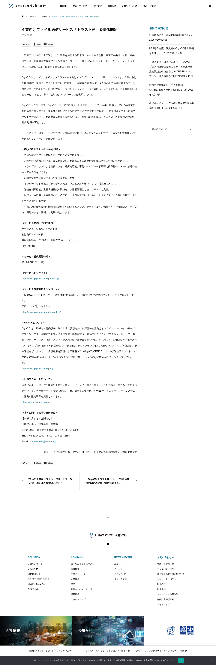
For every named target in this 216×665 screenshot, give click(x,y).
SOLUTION (34, 557)
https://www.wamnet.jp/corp (36, 402)
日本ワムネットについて (82, 564)
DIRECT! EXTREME (39, 579)
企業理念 (75, 579)
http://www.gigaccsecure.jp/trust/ (40, 278)
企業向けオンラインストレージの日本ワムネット (52, 651)
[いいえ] (212, 660)
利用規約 (161, 589)
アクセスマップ (78, 599)
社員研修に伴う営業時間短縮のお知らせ (170, 35)
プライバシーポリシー (167, 569)
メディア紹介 (120, 574)
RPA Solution (34, 589)
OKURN (33, 569)
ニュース (118, 564)
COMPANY (77, 557)
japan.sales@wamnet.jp (43, 441)
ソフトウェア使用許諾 (167, 594)
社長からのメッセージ (81, 589)
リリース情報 (120, 579)
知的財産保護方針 (165, 599)
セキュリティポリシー (167, 579)
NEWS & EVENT (123, 557)
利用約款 (161, 584)
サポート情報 (149, 6)
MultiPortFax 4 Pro (36, 584)
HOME (63, 6)
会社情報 (97, 6)
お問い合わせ (129, 6)
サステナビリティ (79, 574)
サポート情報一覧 (165, 564)
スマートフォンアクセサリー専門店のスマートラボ (161, 651)
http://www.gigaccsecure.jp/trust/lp (41, 312)
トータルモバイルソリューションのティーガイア (105, 651)
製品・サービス (80, 6)
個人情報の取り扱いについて (170, 574)
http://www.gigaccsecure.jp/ (38, 368)
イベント (118, 569)
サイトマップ (163, 604)
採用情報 (75, 594)
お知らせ (112, 6)
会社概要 (75, 569)
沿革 (73, 584)
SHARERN (34, 574)
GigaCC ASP (35, 564)
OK (181, 660)
